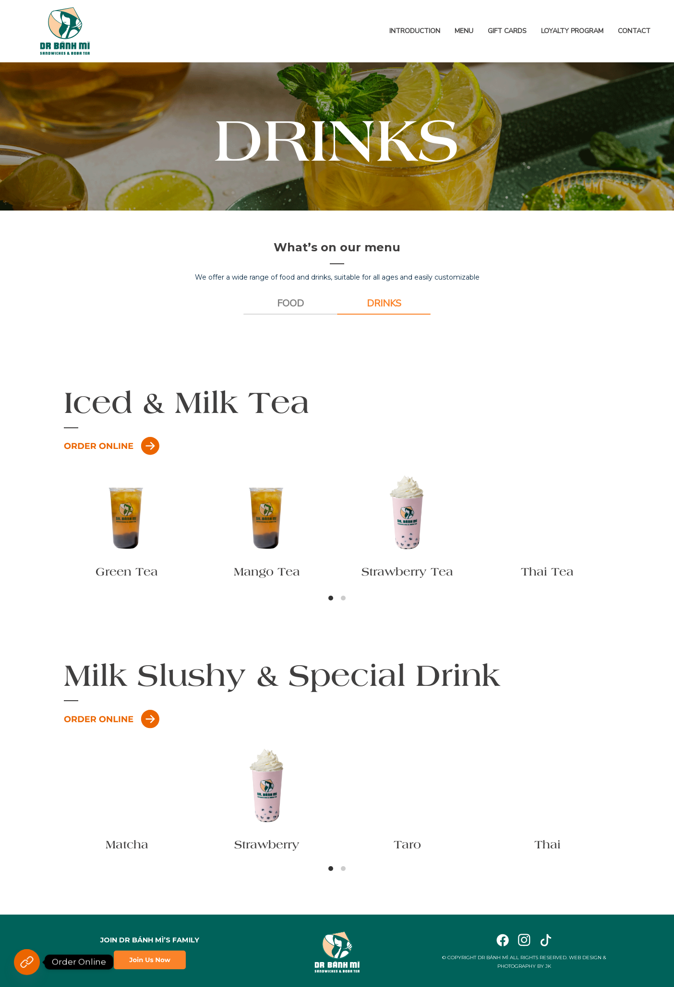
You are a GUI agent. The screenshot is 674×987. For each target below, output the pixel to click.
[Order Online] (27, 962)
